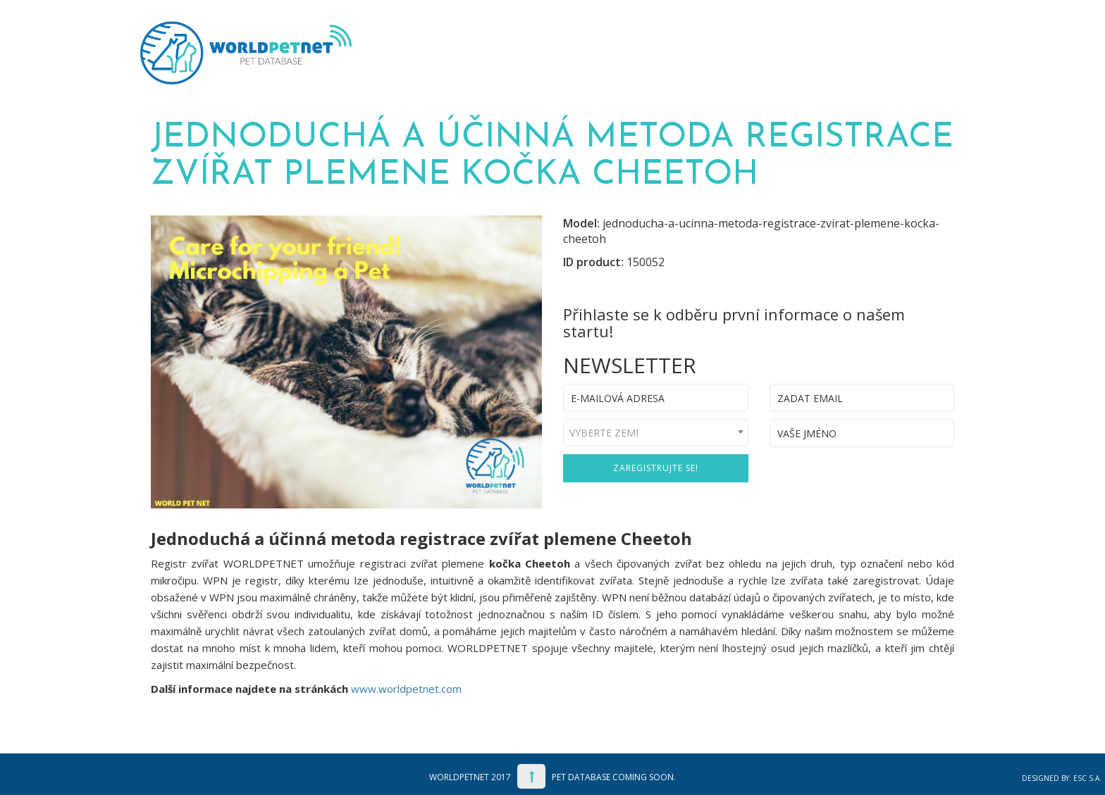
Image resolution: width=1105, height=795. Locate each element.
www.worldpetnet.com (406, 689)
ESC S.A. (1087, 778)
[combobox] (655, 432)
